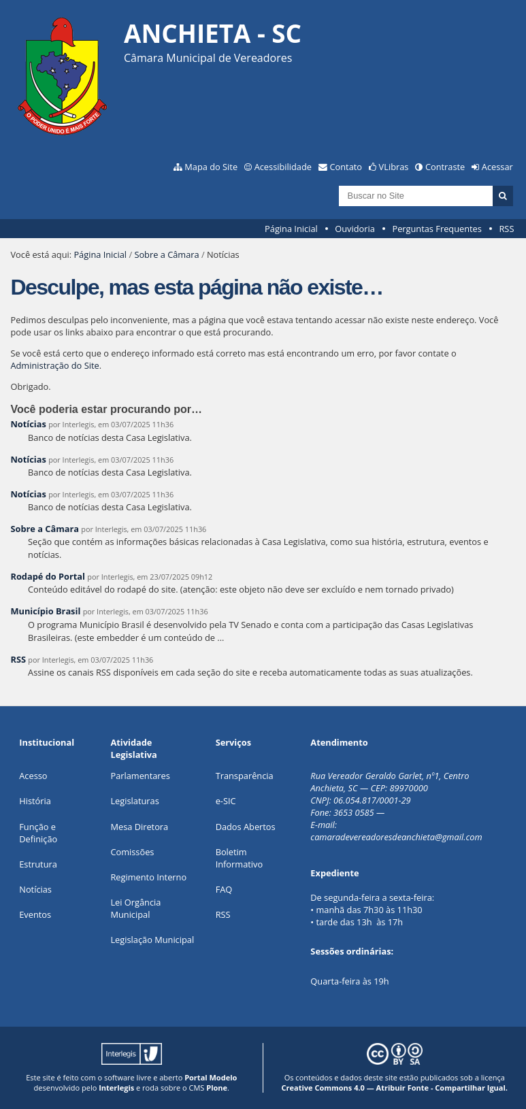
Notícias (28, 424)
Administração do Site (54, 365)
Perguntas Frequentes (436, 228)
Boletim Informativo (239, 858)
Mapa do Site (210, 167)
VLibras (394, 167)
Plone (216, 1087)
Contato (346, 167)
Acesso (33, 775)
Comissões (132, 852)
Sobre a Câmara (166, 254)
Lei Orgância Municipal (135, 908)
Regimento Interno (148, 877)
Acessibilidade (283, 167)
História (35, 801)
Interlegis (116, 1087)
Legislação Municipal (152, 939)
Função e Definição (38, 833)
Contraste (445, 167)
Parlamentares (139, 775)
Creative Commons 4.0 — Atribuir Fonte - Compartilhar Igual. (394, 1087)
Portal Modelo (210, 1077)
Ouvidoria (355, 228)
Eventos (35, 914)
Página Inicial (291, 228)
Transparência (245, 775)
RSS (506, 228)
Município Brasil (45, 611)
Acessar (497, 167)
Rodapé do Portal (47, 576)
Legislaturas (134, 801)
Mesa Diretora (139, 827)
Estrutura (38, 864)
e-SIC (226, 801)
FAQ (224, 889)
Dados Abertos (246, 827)
